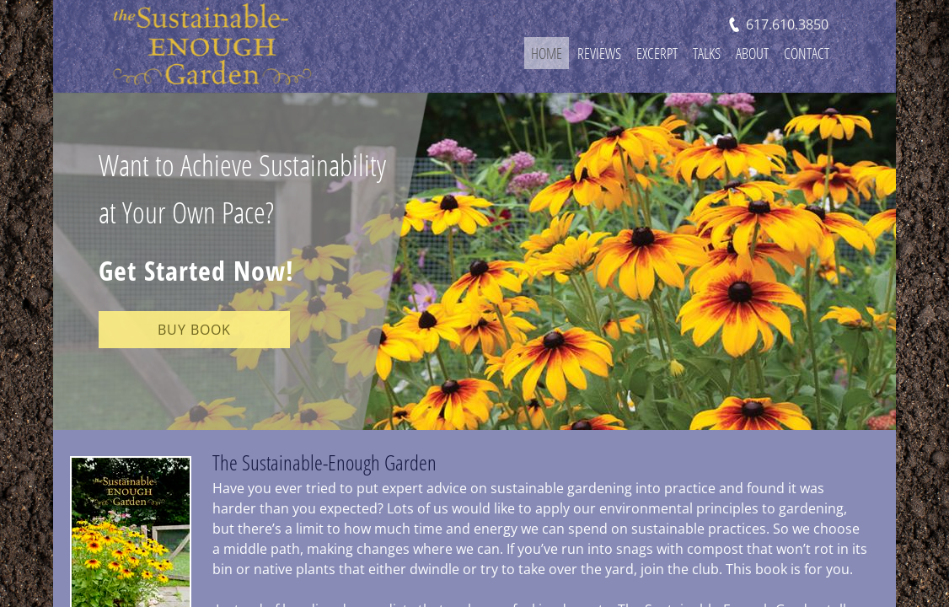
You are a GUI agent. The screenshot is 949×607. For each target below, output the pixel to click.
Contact (806, 53)
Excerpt (657, 53)
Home (546, 53)
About (752, 53)
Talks (707, 53)
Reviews (599, 53)
